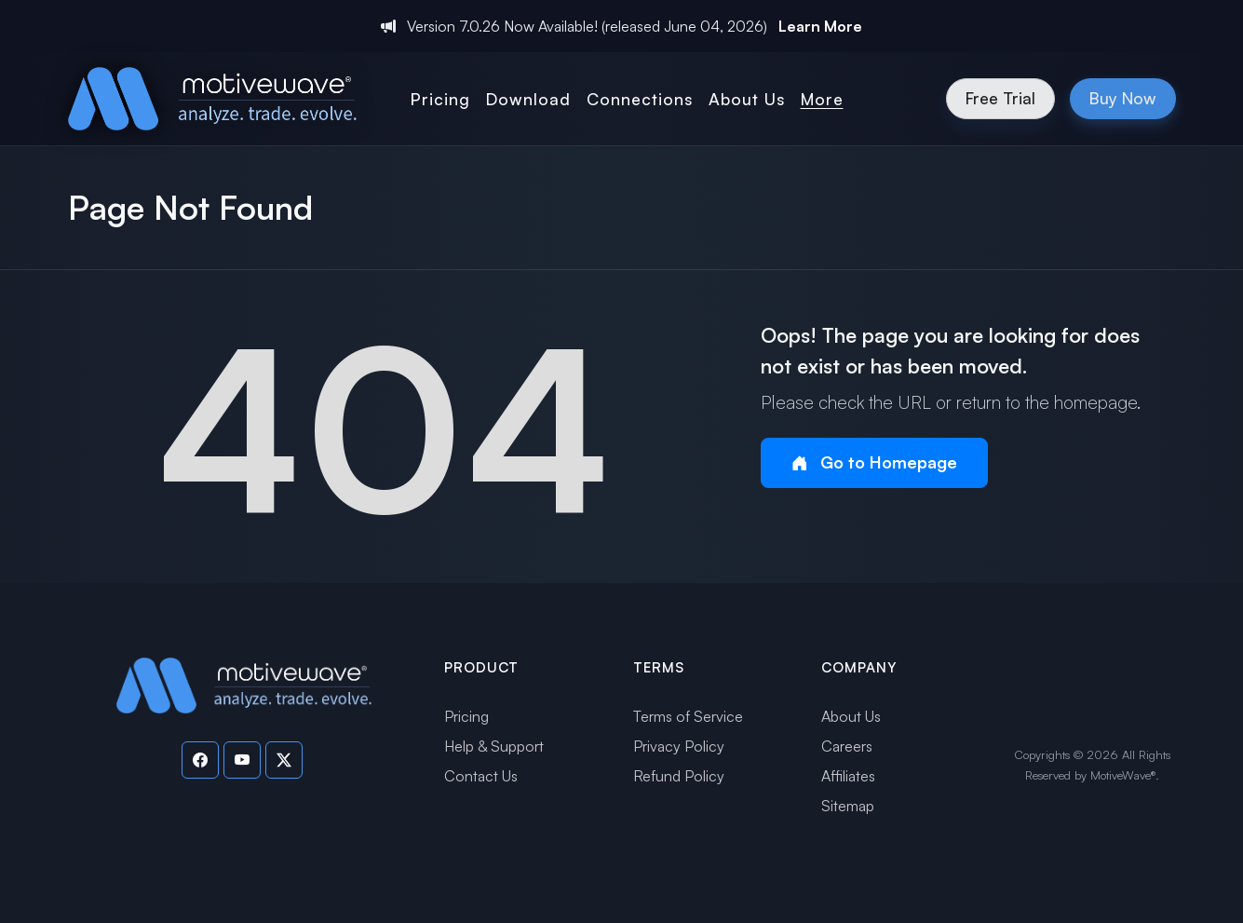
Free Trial (1000, 98)
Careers (846, 746)
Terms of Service (688, 716)
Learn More (820, 26)
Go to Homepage (874, 462)
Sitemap (847, 805)
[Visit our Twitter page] (284, 760)
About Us (851, 716)
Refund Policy (678, 776)
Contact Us (481, 776)
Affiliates (848, 776)
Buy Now (1122, 98)
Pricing (466, 716)
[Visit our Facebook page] (200, 760)
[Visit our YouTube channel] (242, 760)
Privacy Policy (678, 746)
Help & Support (494, 746)
